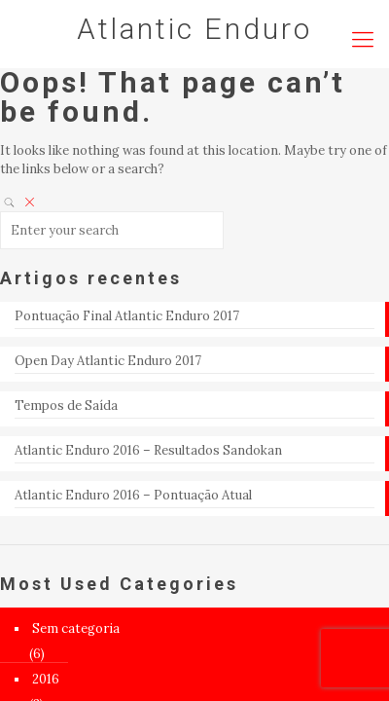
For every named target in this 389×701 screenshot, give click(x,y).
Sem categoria (76, 628)
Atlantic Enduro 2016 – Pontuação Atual (133, 495)
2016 (45, 679)
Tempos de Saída (66, 405)
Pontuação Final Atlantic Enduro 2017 (127, 316)
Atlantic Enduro (194, 29)
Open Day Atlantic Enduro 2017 (108, 360)
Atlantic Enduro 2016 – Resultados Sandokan (148, 450)
